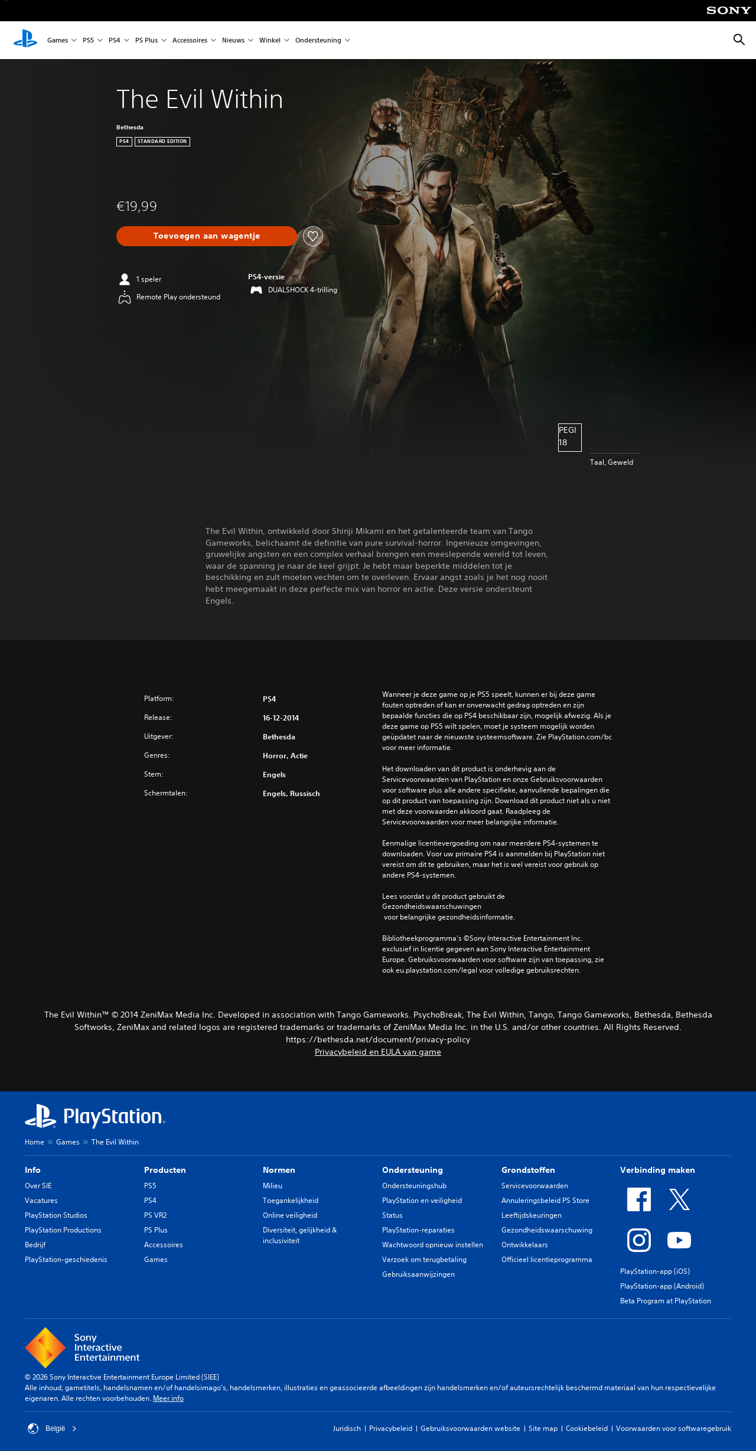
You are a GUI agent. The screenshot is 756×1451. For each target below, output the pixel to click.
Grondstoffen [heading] (528, 1170)
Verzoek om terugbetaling (424, 1259)
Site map (543, 1428)
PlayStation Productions (63, 1230)
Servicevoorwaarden (534, 1186)
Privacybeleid (390, 1428)
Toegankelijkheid (290, 1200)
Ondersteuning (318, 40)
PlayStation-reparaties (418, 1230)
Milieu (272, 1186)
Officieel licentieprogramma (546, 1259)
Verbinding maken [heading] (657, 1170)
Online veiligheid (290, 1215)
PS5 (88, 40)
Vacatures (41, 1200)
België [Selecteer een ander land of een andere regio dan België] (52, 1428)
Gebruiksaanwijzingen (418, 1274)
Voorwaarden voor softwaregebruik (673, 1428)
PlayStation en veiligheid (422, 1200)
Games (57, 40)
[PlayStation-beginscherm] (25, 40)
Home (34, 1142)
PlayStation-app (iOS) (655, 1271)
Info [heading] (33, 1170)
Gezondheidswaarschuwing (546, 1230)
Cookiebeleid (587, 1428)
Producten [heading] (165, 1170)
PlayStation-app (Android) (662, 1286)
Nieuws (233, 40)
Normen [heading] (279, 1170)
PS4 (114, 40)
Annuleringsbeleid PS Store (545, 1200)
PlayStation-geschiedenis (66, 1259)
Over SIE (38, 1186)
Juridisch (347, 1428)
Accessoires (189, 40)
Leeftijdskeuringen (531, 1215)
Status (392, 1215)
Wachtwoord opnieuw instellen (432, 1245)
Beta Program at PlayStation (665, 1301)
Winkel (270, 40)
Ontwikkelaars (524, 1245)
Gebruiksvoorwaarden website (470, 1428)
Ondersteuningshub (414, 1186)
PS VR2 (155, 1215)
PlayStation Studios (56, 1215)
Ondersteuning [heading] (412, 1170)
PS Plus (146, 40)
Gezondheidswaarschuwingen (431, 906)
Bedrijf (35, 1245)
